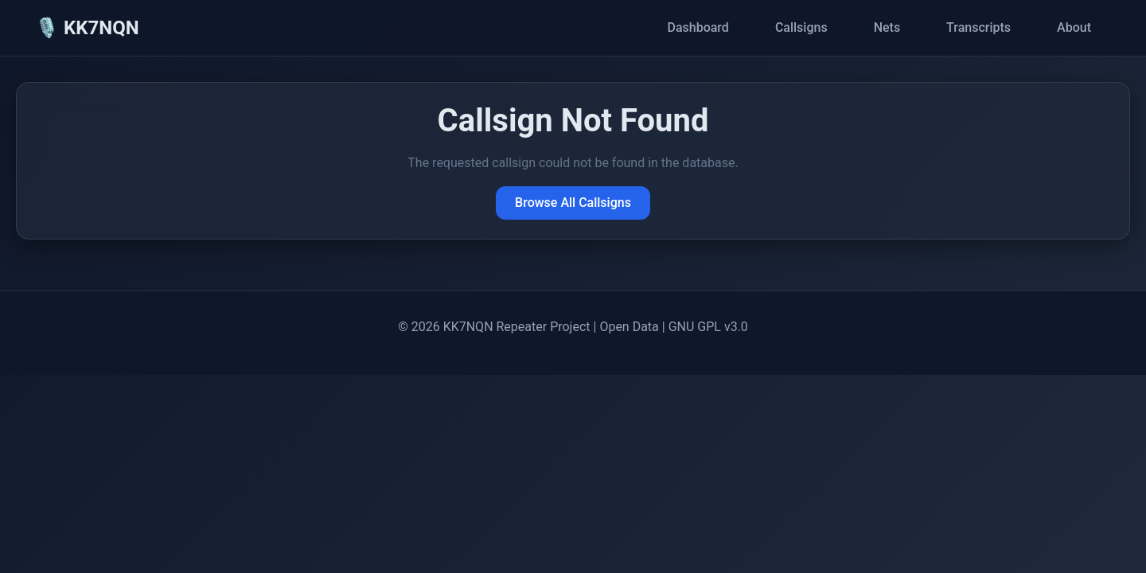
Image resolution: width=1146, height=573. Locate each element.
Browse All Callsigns (573, 202)
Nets (887, 27)
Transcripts (978, 27)
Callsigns (801, 27)
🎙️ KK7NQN (87, 28)
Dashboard (697, 27)
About (1074, 27)
